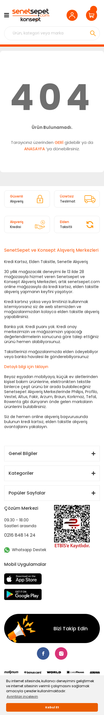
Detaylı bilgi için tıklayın (26, 366)
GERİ (59, 142)
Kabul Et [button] (52, 707)
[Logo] (30, 15)
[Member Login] (73, 15)
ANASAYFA (34, 149)
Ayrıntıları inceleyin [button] (22, 696)
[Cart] (93, 15)
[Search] (52, 33)
